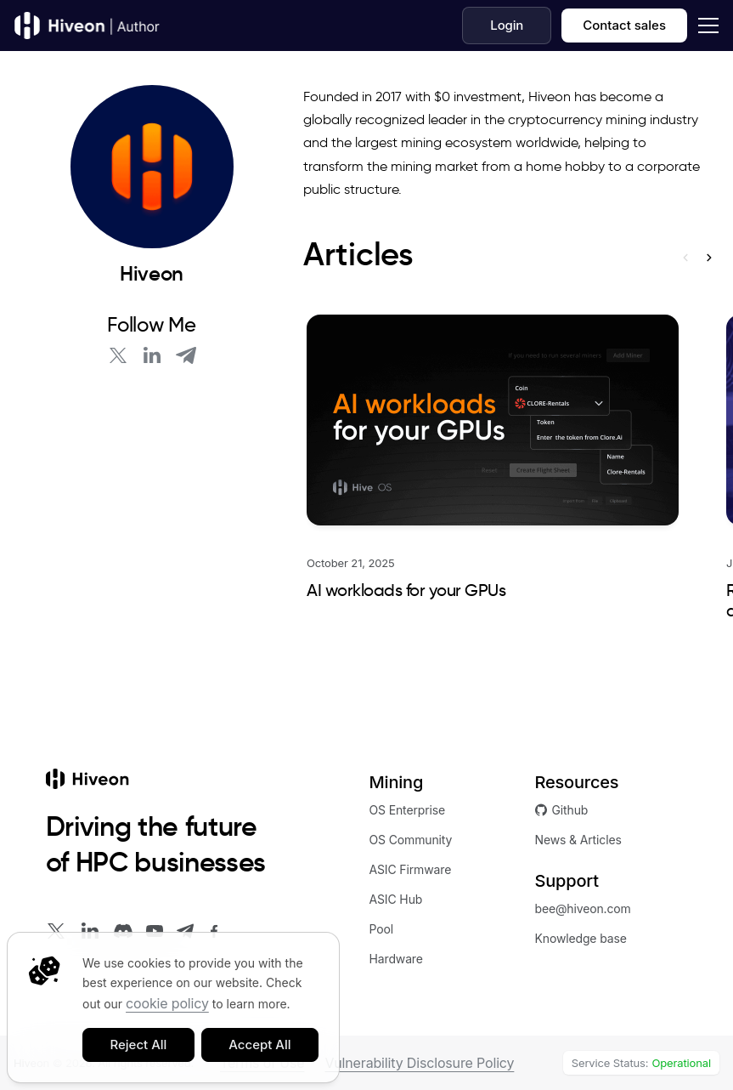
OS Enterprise (407, 810)
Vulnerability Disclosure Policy (419, 1062)
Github (562, 810)
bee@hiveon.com (583, 908)
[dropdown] (705, 25)
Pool (381, 929)
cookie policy (167, 1003)
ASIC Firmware (410, 869)
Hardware (396, 958)
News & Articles (578, 839)
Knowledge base (581, 938)
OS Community (411, 839)
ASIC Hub (396, 899)
